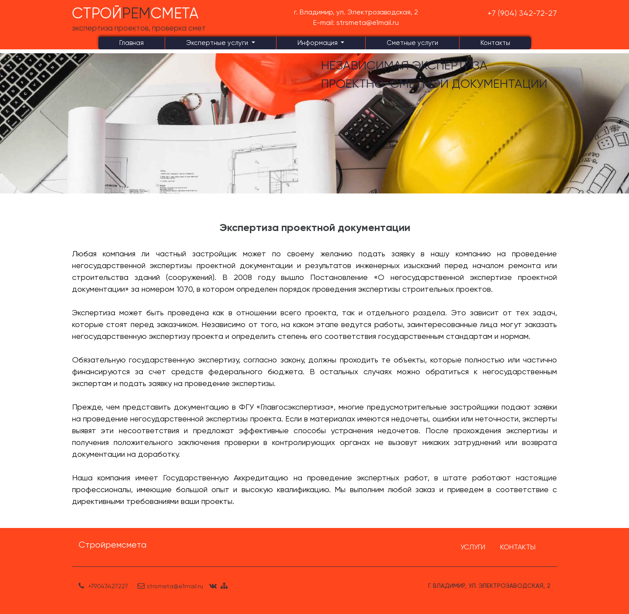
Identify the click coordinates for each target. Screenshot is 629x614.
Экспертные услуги (218, 43)
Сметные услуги (412, 43)
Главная (131, 43)
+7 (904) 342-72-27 (522, 12)
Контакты (495, 43)
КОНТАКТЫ (518, 547)
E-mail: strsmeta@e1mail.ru (356, 22)
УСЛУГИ (472, 547)
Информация (318, 43)
